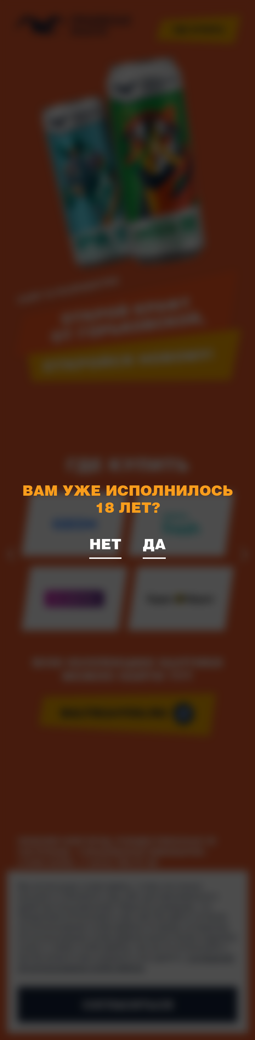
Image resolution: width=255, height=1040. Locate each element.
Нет (105, 543)
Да (154, 543)
